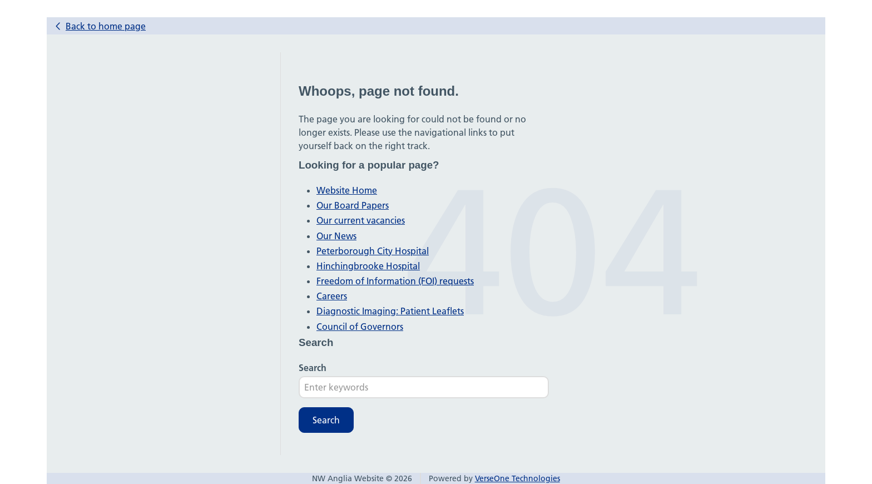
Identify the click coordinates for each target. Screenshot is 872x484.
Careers (331, 296)
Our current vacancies (360, 220)
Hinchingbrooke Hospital (368, 265)
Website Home (346, 190)
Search (312, 367)
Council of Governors (359, 326)
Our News (336, 235)
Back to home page (106, 26)
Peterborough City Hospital (372, 250)
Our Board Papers (352, 205)
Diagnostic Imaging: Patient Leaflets (390, 311)
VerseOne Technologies (517, 478)
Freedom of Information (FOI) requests (395, 281)
